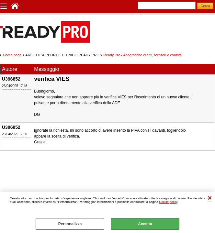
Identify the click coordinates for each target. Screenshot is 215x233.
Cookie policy (168, 202)
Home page (12, 55)
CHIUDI (210, 198)
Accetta (145, 224)
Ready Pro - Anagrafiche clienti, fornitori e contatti (142, 55)
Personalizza (70, 224)
